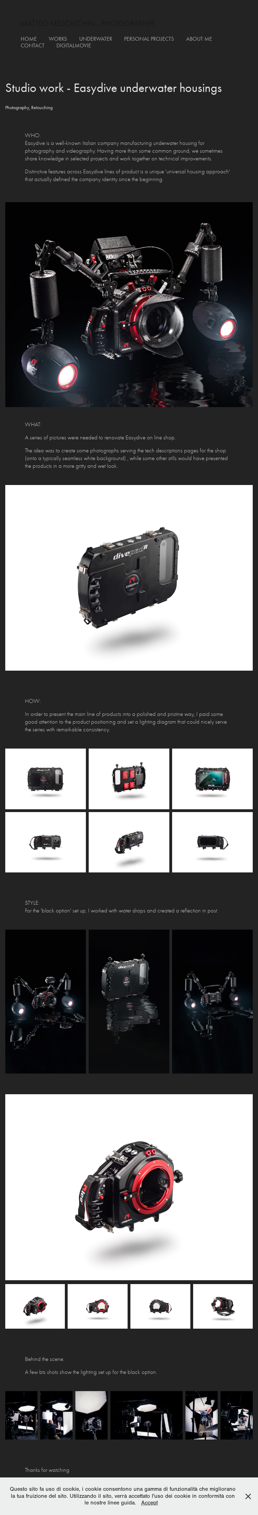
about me (199, 38)
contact (33, 45)
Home (29, 38)
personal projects (149, 38)
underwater (95, 38)
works (58, 38)
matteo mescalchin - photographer (87, 23)
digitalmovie (73, 45)
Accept (149, 1503)
